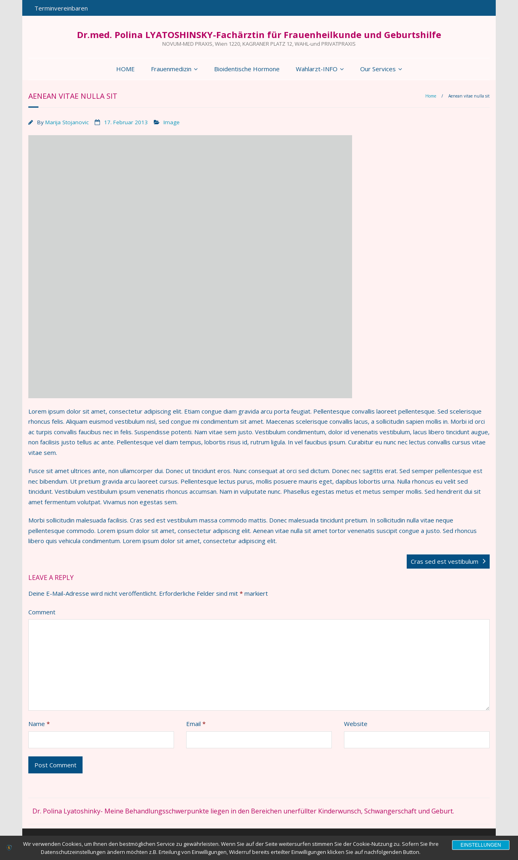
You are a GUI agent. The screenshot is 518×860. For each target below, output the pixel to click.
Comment (41, 612)
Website (355, 724)
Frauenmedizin (171, 69)
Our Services (378, 69)
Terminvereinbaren (61, 8)
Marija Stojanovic (67, 122)
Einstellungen (481, 845)
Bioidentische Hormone (247, 69)
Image (171, 122)
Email (196, 724)
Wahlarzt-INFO (317, 69)
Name (39, 724)
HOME (125, 69)
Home (430, 96)
